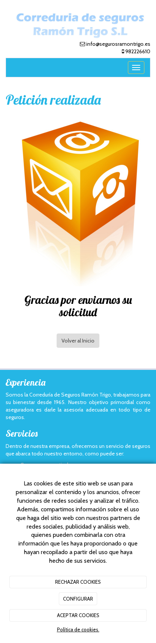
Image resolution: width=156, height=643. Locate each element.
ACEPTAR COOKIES (78, 615)
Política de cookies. (78, 629)
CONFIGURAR (78, 599)
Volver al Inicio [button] (78, 340)
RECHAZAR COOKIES (78, 582)
